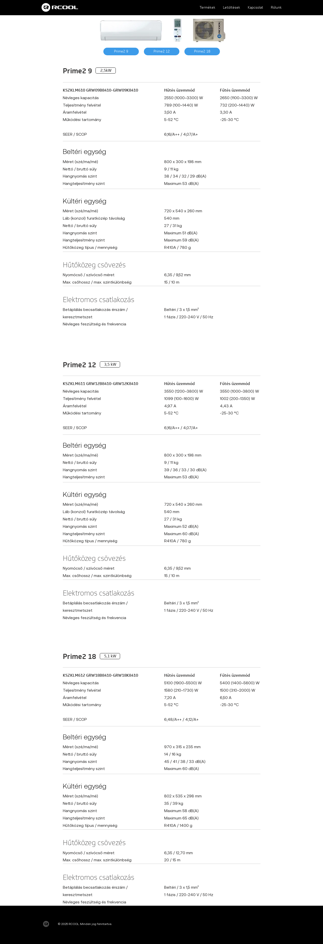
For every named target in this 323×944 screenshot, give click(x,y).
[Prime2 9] (121, 51)
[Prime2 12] (161, 51)
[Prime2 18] (202, 51)
